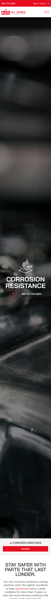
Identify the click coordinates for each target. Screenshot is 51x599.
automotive (22, 588)
